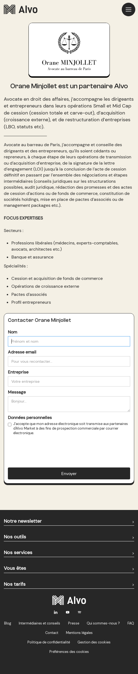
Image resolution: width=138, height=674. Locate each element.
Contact (51, 632)
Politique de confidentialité (48, 642)
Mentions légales (79, 632)
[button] (128, 9)
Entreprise (18, 372)
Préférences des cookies (69, 651)
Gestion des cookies (94, 642)
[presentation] (49, 447)
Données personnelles (30, 417)
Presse (73, 623)
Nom (12, 332)
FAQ (130, 623)
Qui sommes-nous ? (103, 623)
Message (17, 392)
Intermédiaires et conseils (39, 623)
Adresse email (22, 352)
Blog (7, 623)
